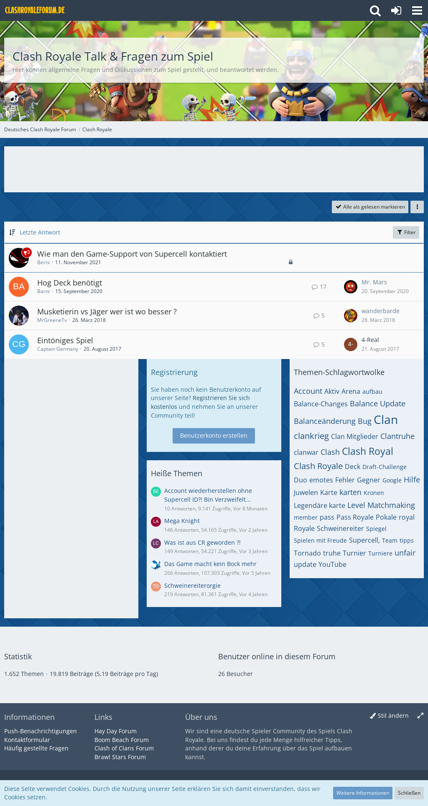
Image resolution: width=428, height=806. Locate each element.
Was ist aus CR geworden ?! (202, 542)
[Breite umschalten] (420, 716)
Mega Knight (182, 521)
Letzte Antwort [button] (40, 232)
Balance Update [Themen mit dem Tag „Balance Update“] (377, 403)
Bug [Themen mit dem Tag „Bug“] (365, 421)
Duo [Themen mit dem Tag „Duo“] (300, 480)
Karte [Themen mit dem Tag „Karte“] (328, 492)
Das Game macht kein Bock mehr (210, 564)
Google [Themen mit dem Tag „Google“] (392, 480)
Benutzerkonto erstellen (213, 435)
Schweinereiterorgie (192, 585)
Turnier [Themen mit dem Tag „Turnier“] (354, 553)
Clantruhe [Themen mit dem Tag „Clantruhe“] (397, 436)
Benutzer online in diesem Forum (277, 656)
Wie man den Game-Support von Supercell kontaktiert (132, 254)
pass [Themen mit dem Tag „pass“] (327, 517)
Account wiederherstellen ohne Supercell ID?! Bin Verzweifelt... (208, 495)
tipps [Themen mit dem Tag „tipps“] (407, 540)
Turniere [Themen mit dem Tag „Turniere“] (380, 553)
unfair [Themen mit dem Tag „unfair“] (405, 553)
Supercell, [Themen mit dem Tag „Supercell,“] (364, 540)
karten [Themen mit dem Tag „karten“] (350, 492)
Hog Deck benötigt (69, 283)
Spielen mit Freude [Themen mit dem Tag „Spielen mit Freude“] (320, 540)
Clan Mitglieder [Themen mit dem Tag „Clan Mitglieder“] (354, 436)
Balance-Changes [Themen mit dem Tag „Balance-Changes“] (321, 403)
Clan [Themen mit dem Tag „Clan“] (386, 419)
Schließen (409, 792)
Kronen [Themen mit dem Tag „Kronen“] (374, 493)
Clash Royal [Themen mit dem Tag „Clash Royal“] (367, 451)
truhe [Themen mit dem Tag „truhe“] (332, 553)
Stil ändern (393, 715)
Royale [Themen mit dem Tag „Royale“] (304, 528)
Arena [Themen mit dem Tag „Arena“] (350, 391)
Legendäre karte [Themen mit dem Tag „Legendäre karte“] (319, 505)
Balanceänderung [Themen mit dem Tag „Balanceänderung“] (325, 421)
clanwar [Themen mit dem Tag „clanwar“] (306, 452)
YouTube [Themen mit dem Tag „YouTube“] (332, 564)
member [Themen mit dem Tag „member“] (306, 517)
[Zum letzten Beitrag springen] (350, 286)
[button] (417, 10)
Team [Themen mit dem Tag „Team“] (389, 540)
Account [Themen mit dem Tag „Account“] (308, 391)
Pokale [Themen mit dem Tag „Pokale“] (386, 517)
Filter (406, 232)
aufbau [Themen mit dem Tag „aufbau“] (372, 391)
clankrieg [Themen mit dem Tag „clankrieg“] (311, 435)
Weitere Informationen (362, 792)
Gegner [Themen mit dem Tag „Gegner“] (368, 480)
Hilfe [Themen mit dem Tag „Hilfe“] (412, 479)
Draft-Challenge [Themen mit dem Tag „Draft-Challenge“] (384, 467)
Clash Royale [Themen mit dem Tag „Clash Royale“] (318, 466)
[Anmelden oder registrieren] (396, 10)
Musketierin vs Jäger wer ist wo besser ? (107, 311)
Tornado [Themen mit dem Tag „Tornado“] (307, 553)
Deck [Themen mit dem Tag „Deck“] (352, 466)
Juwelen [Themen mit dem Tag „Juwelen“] (306, 492)
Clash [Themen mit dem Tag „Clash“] (330, 452)
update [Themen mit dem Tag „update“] (305, 564)
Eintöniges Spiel (65, 340)
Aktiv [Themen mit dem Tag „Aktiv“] (331, 391)
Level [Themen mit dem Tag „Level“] (356, 505)
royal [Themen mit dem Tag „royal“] (407, 517)
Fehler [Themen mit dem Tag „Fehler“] (345, 480)
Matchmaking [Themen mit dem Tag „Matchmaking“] (391, 505)
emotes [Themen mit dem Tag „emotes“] (321, 480)
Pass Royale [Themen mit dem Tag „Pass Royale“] (355, 517)
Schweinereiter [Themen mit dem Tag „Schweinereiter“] (340, 528)
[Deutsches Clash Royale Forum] (36, 10)
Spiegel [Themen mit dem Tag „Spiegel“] (376, 529)
